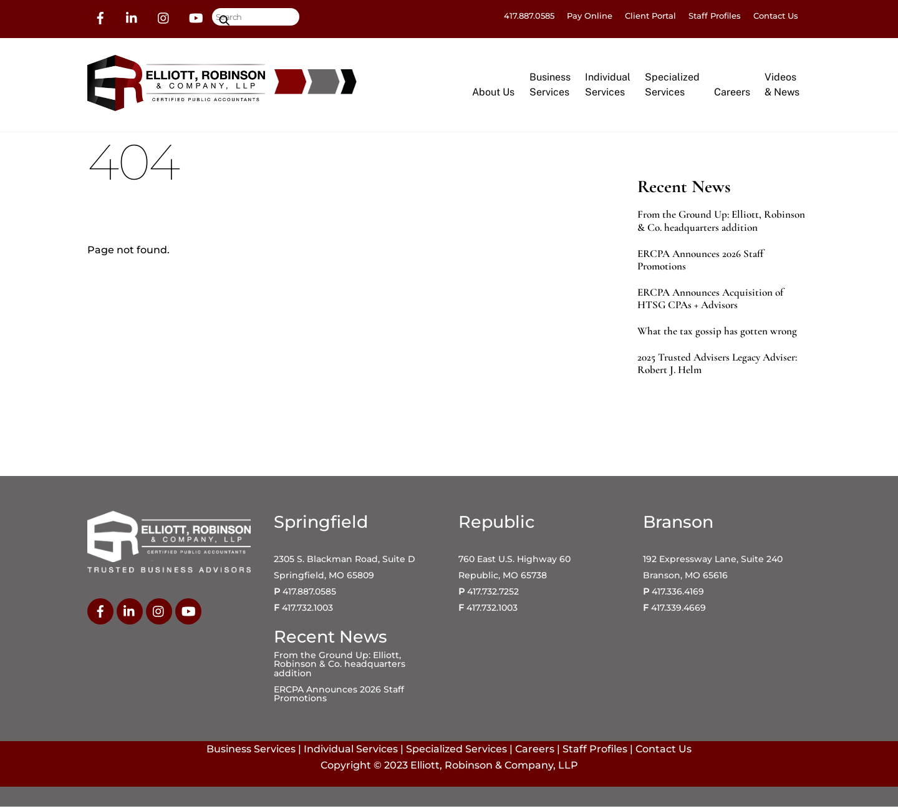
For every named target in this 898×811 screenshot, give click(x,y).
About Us (493, 94)
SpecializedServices (672, 86)
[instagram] (164, 17)
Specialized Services (456, 753)
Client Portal (650, 16)
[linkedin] (132, 17)
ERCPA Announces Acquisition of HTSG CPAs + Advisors (710, 302)
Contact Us (775, 16)
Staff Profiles (714, 16)
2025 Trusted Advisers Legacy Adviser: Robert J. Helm (717, 368)
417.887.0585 (529, 16)
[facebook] (100, 17)
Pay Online (589, 16)
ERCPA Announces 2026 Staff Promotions (700, 263)
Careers (732, 94)
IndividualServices (607, 86)
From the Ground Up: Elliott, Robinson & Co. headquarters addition (721, 225)
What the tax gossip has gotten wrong (717, 335)
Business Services (251, 753)
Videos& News (782, 86)
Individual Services (351, 753)
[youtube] (196, 17)
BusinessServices (550, 86)
